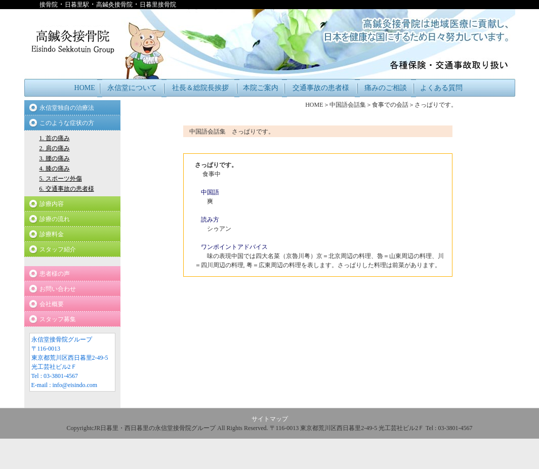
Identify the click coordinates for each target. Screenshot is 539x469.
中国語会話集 (347, 104)
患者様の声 (54, 273)
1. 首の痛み (54, 138)
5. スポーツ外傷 (60, 178)
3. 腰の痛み (54, 158)
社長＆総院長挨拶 (200, 88)
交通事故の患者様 (321, 88)
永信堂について (132, 88)
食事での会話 (390, 104)
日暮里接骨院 (158, 4)
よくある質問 (441, 88)
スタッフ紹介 (57, 249)
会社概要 (51, 304)
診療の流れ (54, 219)
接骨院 (48, 4)
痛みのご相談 (385, 88)
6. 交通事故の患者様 (66, 188)
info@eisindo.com (75, 385)
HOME (84, 88)
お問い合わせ (57, 288)
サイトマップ (270, 418)
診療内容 (51, 203)
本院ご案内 (260, 88)
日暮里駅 (77, 4)
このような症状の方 (66, 122)
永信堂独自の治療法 (66, 107)
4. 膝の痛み (54, 168)
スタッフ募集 (57, 319)
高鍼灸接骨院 (114, 4)
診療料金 (51, 234)
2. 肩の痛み (54, 148)
